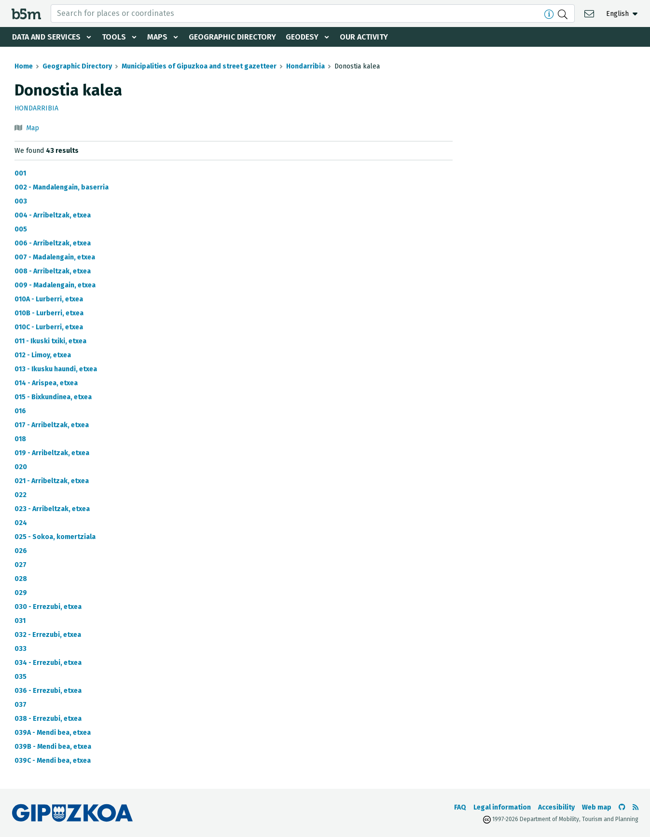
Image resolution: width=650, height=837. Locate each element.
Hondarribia (305, 66)
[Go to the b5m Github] (622, 807)
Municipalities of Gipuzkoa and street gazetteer (199, 66)
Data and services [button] (46, 36)
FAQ (460, 807)
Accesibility (556, 807)
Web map (596, 807)
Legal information (502, 807)
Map (32, 128)
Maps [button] (157, 36)
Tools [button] (114, 36)
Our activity (364, 36)
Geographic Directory (232, 36)
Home (23, 66)
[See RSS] (635, 807)
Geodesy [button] (302, 36)
